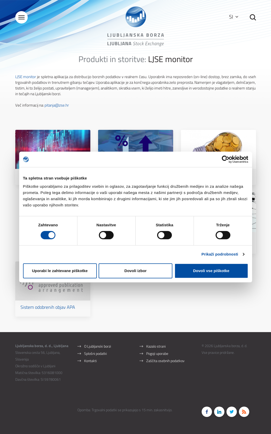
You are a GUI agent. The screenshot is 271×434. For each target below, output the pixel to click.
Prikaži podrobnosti (219, 254)
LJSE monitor (25, 77)
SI (233, 17)
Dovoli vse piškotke (211, 270)
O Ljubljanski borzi (97, 346)
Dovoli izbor (135, 270)
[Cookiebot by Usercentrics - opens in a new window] (225, 159)
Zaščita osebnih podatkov (165, 360)
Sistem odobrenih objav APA (47, 307)
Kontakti (90, 360)
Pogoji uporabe (157, 353)
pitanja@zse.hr (57, 105)
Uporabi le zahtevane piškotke (59, 270)
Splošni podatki (95, 353)
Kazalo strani (156, 346)
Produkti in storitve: (112, 59)
